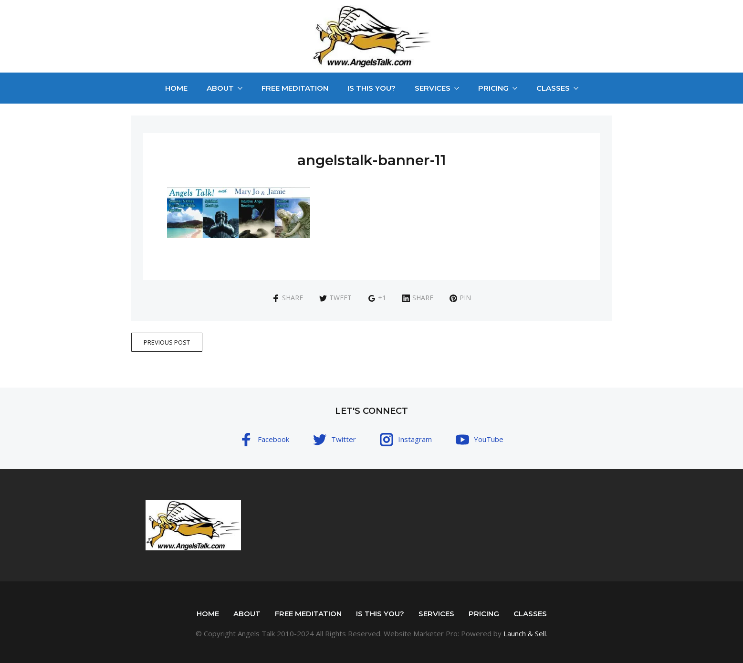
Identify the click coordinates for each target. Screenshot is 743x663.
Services (432, 88)
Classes (553, 88)
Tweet (335, 297)
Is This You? (371, 88)
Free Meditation (295, 88)
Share (287, 297)
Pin (460, 297)
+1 (377, 297)
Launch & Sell (524, 633)
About (220, 88)
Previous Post (167, 342)
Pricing (493, 88)
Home (176, 88)
